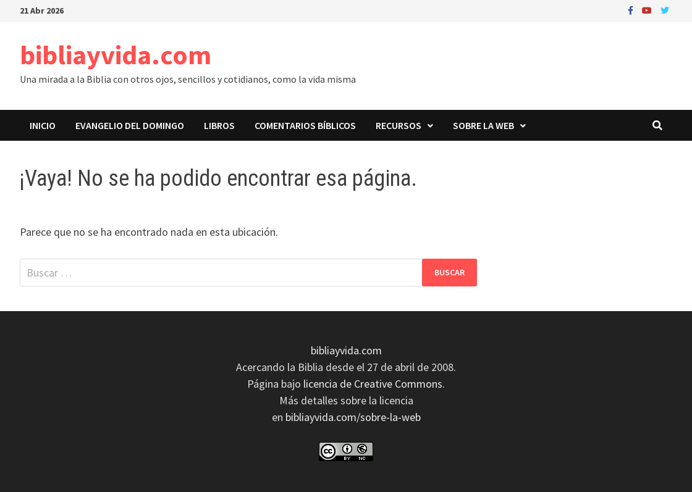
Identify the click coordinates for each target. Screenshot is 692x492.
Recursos (398, 125)
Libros (219, 125)
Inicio (43, 125)
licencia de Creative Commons (372, 384)
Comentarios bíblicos (305, 125)
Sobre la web (483, 125)
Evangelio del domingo (129, 125)
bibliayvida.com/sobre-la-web (353, 417)
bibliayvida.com (115, 55)
